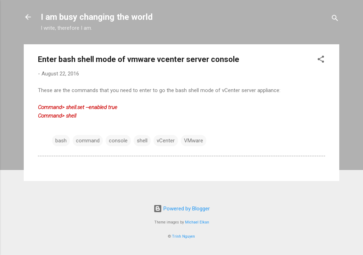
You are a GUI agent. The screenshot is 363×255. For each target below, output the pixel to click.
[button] (321, 60)
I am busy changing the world (97, 17)
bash (61, 140)
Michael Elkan (197, 222)
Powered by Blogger (181, 208)
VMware (193, 140)
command (88, 140)
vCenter (166, 140)
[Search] (335, 19)
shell (142, 140)
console (118, 140)
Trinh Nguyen (183, 236)
